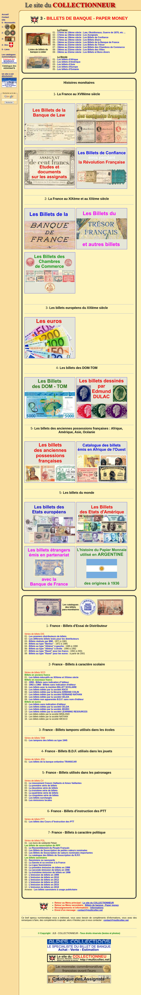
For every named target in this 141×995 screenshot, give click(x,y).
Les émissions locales (40, 800)
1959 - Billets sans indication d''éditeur (49, 682)
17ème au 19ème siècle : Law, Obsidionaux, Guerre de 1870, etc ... (91, 32)
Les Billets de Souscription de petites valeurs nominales (58, 850)
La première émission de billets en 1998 (49, 867)
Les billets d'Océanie (68, 69)
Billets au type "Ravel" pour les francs (48, 651)
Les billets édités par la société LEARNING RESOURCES (58, 711)
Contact (5, 17)
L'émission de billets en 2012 (44, 880)
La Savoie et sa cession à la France (47, 862)
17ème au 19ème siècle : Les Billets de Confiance (82, 37)
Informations (97, 908)
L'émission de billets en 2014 (44, 882)
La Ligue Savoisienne (40, 865)
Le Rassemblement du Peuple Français (49, 848)
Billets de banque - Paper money (102, 905)
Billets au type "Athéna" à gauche (46, 646)
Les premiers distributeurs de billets (47, 636)
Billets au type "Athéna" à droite (45, 648)
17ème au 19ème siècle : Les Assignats (77, 35)
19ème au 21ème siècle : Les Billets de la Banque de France (88, 42)
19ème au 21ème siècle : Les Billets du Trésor (81, 45)
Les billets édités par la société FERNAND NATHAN (55, 694)
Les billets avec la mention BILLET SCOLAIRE (53, 687)
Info (3, 20)
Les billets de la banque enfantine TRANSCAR (53, 762)
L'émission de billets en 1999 (44, 875)
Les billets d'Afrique (67, 59)
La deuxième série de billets (43, 788)
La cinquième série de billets (44, 795)
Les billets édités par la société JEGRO (49, 709)
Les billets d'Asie (66, 64)
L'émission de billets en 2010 (44, 877)
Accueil (5, 14)
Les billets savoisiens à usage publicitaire (55, 889)
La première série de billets (43, 785)
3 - (8, 39)
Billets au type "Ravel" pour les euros (48, 653)
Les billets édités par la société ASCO (48, 689)
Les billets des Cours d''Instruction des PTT (51, 821)
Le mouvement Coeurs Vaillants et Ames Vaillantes (55, 783)
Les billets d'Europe (67, 67)
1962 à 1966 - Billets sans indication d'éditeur (52, 685)
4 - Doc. (7, 45)
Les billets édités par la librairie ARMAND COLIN (54, 692)
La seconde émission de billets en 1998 (49, 870)
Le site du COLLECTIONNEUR (98, 903)
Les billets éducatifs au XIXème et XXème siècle (53, 677)
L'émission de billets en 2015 (44, 885)
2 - (8, 33)
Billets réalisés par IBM (41, 641)
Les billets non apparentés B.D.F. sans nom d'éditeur (56, 699)
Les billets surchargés (40, 798)
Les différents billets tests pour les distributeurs (54, 639)
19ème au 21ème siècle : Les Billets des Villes (81, 49)
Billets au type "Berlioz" (41, 644)
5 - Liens (6, 49)
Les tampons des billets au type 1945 (48, 740)
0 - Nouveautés (8, 23)
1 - (8, 27)
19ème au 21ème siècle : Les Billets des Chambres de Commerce (91, 47)
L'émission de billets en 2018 (44, 887)
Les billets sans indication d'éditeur (47, 704)
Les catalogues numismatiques (9, 56)
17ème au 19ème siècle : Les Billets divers (79, 40)
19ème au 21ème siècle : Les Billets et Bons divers (83, 52)
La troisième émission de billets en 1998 (49, 872)
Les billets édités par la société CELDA (49, 697)
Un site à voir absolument (8, 75)
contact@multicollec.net (90, 910)
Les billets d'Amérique (68, 62)
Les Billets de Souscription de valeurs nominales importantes (61, 853)
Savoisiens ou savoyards (42, 860)
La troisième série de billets (43, 790)
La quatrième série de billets (43, 793)
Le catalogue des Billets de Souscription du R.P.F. (54, 855)
